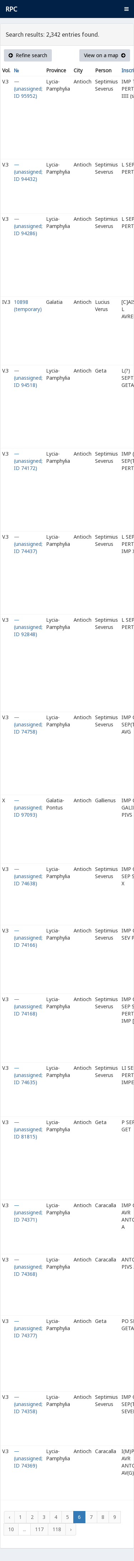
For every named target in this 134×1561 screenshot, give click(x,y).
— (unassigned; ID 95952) (28, 88)
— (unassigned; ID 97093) (28, 807)
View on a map (104, 55)
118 (57, 1529)
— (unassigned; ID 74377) (28, 1328)
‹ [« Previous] (9, 1517)
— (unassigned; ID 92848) (28, 627)
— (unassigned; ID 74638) (28, 876)
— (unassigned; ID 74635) (28, 1075)
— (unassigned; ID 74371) (28, 1212)
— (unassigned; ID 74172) (28, 460)
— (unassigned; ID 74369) (28, 1458)
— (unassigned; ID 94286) (28, 226)
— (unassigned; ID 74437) (28, 543)
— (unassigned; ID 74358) (28, 1404)
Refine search (28, 55)
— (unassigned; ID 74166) (28, 937)
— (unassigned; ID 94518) (28, 377)
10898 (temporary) (28, 305)
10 (11, 1529)
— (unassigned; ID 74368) (28, 1266)
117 (39, 1529)
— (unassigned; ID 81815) (28, 1129)
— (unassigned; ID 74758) (28, 724)
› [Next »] (70, 1529)
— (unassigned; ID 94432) (28, 171)
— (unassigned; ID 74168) (28, 1006)
